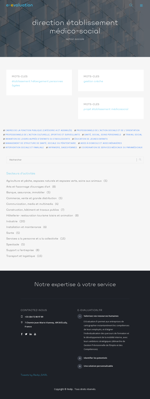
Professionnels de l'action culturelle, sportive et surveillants (43, 135)
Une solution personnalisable (98, 366)
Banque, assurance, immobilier (28, 192)
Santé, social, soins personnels (102, 135)
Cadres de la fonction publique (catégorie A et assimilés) (39, 130)
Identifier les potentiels (95, 358)
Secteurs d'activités (20, 173)
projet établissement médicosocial (106, 109)
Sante (13, 233)
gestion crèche (93, 81)
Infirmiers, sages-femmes (62, 147)
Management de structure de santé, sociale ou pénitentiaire (41, 143)
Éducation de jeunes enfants (91, 139)
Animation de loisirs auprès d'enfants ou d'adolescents (38, 139)
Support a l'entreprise (22, 250)
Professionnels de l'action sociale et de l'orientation (108, 130)
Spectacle (15, 244)
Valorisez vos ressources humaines (101, 316)
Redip (70, 389)
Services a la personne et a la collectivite (35, 239)
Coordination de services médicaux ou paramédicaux (112, 147)
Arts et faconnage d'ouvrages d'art (31, 187)
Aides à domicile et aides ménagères (101, 143)
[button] (141, 5)
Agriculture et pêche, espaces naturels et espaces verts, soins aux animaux (56, 181)
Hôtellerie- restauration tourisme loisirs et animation (42, 215)
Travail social (134, 135)
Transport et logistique (24, 256)
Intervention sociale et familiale (25, 147)
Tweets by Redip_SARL (34, 375)
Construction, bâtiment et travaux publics (35, 210)
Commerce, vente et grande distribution (34, 198)
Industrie (15, 221)
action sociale (75, 39)
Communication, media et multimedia (32, 204)
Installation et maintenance (26, 227)
